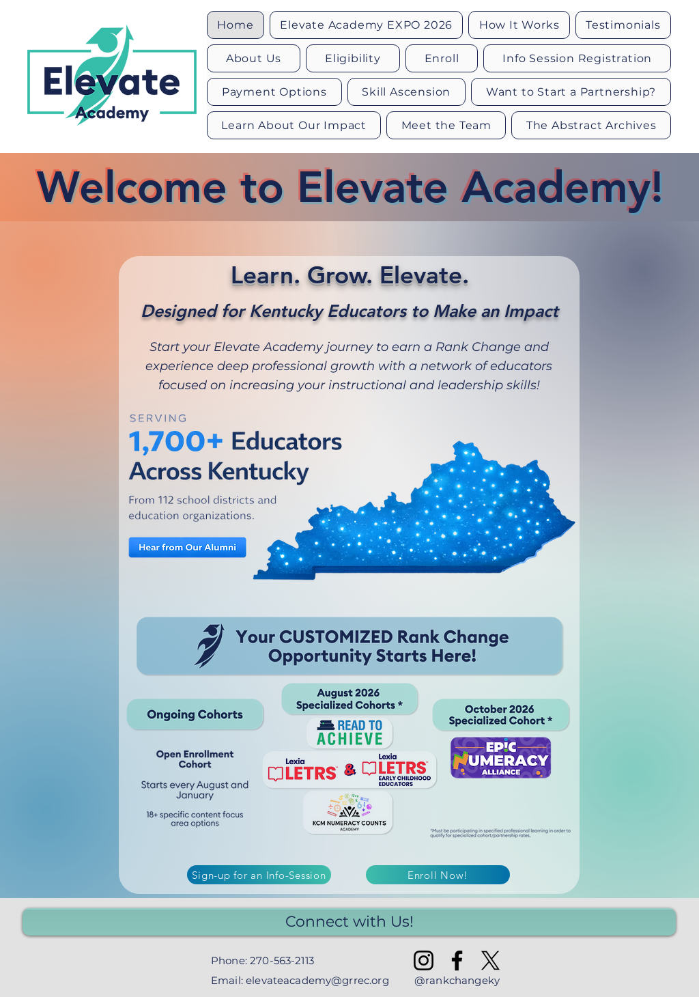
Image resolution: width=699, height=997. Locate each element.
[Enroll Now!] (438, 874)
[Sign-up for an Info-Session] (259, 874)
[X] (490, 960)
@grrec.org (360, 980)
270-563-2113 (282, 960)
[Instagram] (423, 960)
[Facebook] (457, 960)
